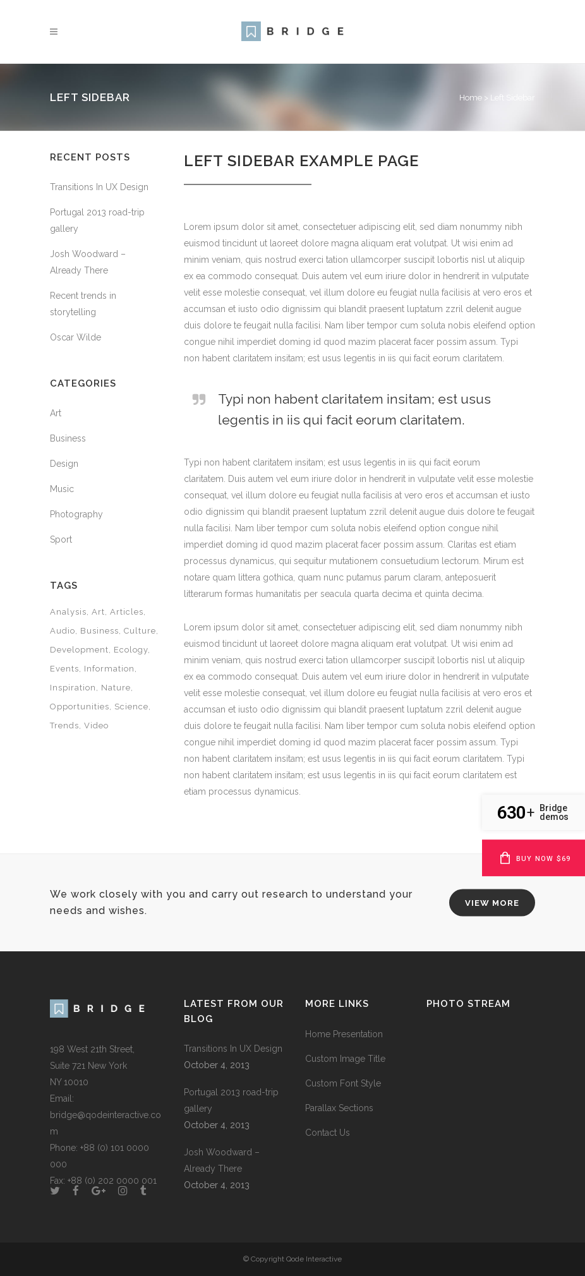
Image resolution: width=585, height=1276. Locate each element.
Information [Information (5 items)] (109, 668)
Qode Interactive (314, 1259)
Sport (61, 539)
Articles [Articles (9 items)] (126, 612)
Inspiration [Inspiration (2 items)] (73, 687)
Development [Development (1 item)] (79, 649)
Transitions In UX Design (99, 187)
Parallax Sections (339, 1108)
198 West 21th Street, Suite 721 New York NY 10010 (92, 1065)
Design (64, 464)
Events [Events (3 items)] (64, 668)
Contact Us (327, 1133)
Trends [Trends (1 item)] (64, 725)
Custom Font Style (343, 1083)
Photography (76, 514)
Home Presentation (344, 1034)
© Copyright (264, 1259)
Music (62, 489)
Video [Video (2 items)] (96, 725)
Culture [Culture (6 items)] (140, 630)
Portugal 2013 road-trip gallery (231, 1100)
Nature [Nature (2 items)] (116, 687)
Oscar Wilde (75, 337)
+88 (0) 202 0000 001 (112, 1181)
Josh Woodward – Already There (222, 1160)
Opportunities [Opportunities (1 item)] (79, 706)
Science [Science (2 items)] (131, 706)
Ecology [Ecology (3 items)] (131, 649)
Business (68, 438)
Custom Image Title (345, 1059)
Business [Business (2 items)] (99, 630)
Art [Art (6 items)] (98, 612)
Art (55, 413)
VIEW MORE (492, 902)
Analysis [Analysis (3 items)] (68, 612)
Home (470, 97)
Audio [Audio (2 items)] (62, 630)
